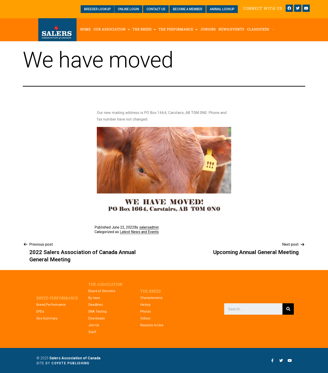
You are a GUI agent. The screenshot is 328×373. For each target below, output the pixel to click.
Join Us (93, 325)
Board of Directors (101, 291)
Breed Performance (51, 304)
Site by (63, 363)
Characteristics (151, 298)
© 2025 (68, 358)
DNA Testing (97, 311)
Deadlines (95, 304)
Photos (145, 311)
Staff (92, 332)
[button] (97, 9)
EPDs (40, 311)
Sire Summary (47, 318)
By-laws (94, 298)
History (145, 304)
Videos (145, 318)
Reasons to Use (151, 325)
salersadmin (149, 227)
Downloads (96, 318)
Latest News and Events (139, 232)
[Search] (288, 309)
